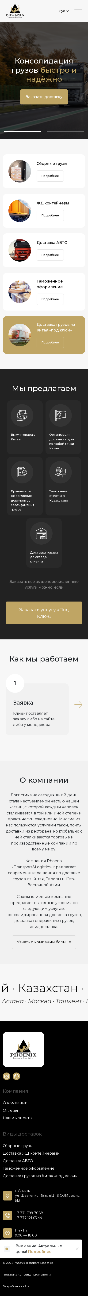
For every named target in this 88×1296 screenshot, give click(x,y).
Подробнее (50, 176)
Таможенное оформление (50, 284)
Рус (64, 10)
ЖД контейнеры (53, 203)
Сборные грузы (52, 163)
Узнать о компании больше (44, 942)
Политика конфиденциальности (27, 1274)
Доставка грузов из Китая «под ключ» (56, 327)
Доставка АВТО (52, 242)
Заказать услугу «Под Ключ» (44, 613)
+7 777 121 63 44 (28, 1218)
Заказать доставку (44, 97)
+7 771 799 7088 (29, 1213)
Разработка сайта (16, 1286)
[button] (22, 131)
